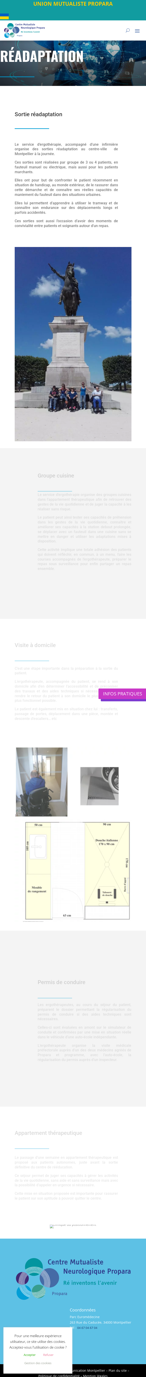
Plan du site (118, 1370)
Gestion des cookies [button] (37, 1363)
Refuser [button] (48, 1355)
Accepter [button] (30, 1355)
